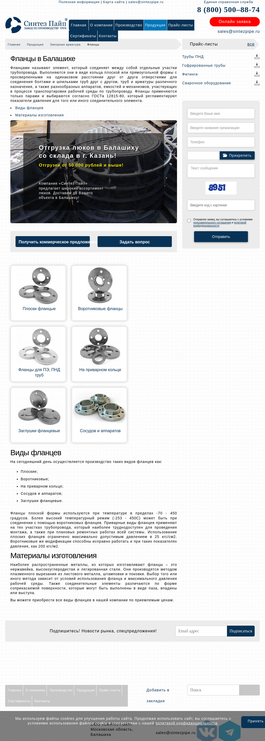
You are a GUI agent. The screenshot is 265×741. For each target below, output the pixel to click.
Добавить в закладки (157, 695)
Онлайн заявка (235, 21)
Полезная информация (79, 2)
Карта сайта (114, 2)
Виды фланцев (29, 108)
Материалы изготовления (39, 115)
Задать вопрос (135, 242)
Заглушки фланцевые (39, 431)
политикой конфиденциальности (187, 723)
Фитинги (190, 74)
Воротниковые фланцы (100, 308)
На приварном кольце (100, 370)
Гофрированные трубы (204, 65)
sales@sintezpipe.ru (146, 2)
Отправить (221, 237)
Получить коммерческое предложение (54, 242)
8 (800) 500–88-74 (228, 9)
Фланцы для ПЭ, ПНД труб (39, 372)
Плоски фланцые (39, 308)
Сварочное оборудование (206, 83)
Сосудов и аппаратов (100, 431)
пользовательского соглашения (212, 222)
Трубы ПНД (193, 57)
